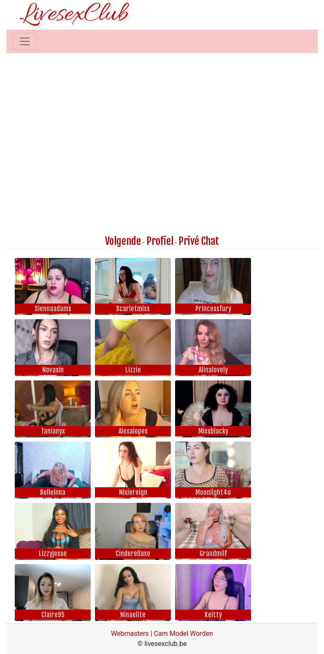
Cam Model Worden (183, 634)
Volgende (123, 241)
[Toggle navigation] (25, 41)
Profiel (159, 241)
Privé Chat (198, 241)
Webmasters (130, 634)
